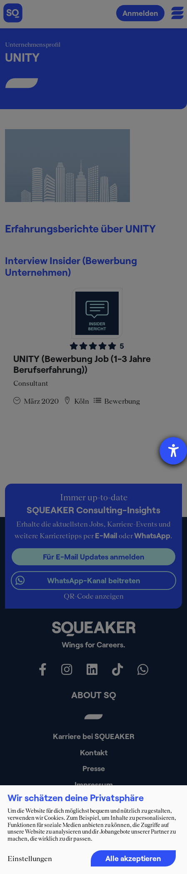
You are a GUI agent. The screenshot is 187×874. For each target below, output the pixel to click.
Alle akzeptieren (133, 858)
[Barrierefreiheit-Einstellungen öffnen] (173, 450)
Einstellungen (29, 858)
